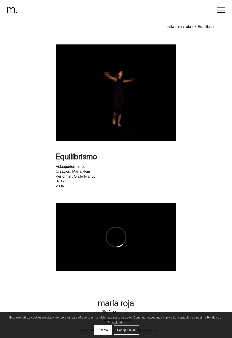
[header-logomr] (12, 10)
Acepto (103, 330)
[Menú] (219, 10)
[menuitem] (219, 10)
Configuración (126, 330)
